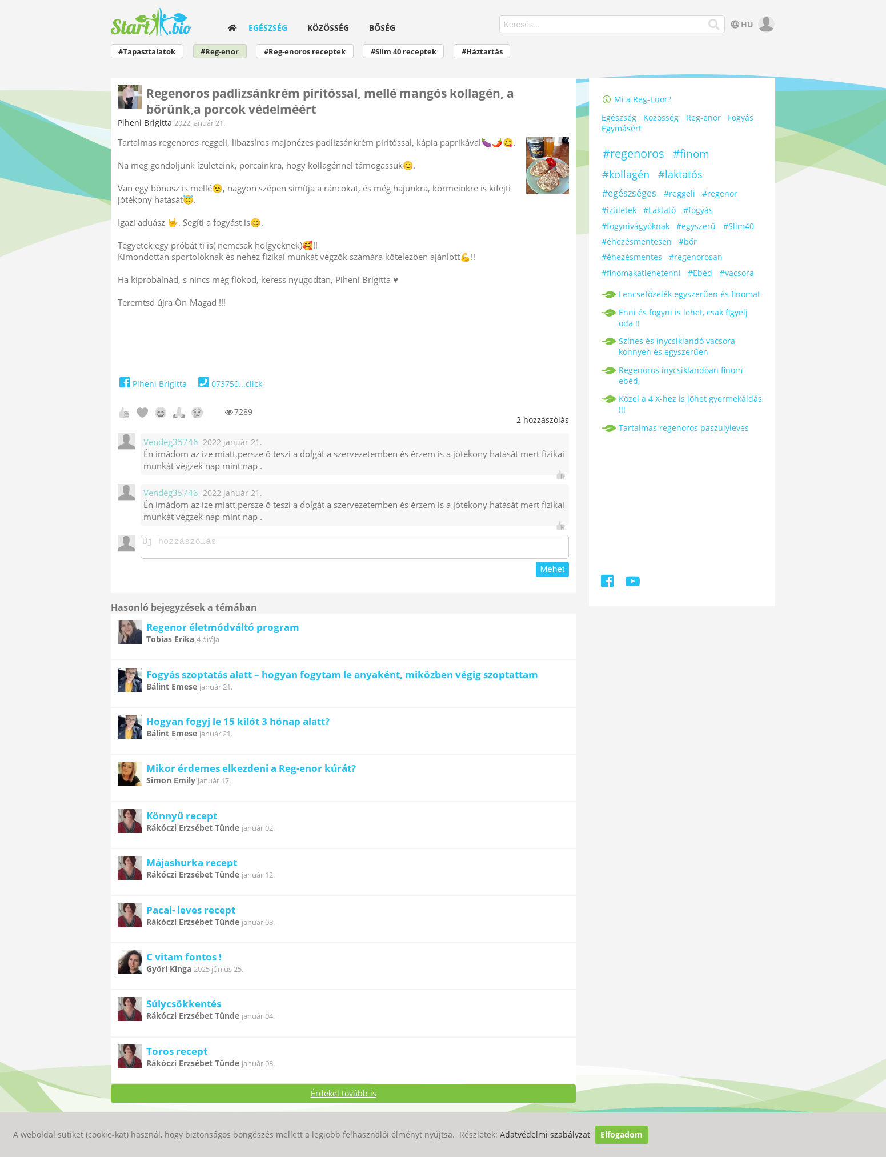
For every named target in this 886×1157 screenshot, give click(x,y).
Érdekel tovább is (343, 1096)
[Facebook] (608, 583)
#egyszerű (696, 226)
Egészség (267, 27)
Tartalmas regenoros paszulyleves (684, 427)
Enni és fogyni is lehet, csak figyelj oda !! (683, 318)
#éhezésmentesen (637, 241)
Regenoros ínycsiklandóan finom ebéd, (681, 375)
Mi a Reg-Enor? (636, 99)
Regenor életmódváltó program (222, 630)
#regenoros (633, 153)
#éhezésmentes (632, 256)
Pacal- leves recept (190, 913)
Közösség (328, 27)
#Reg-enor (220, 52)
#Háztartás (482, 52)
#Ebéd (700, 272)
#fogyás (698, 210)
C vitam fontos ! (184, 960)
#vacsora (737, 272)
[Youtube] (633, 583)
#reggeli (679, 193)
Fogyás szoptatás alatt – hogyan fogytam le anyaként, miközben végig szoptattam (342, 677)
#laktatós (680, 174)
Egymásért (622, 128)
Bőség (382, 27)
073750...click (229, 383)
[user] (765, 24)
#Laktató (659, 210)
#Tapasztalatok (146, 52)
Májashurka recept (191, 865)
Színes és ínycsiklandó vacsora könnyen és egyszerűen (677, 346)
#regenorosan (696, 256)
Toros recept (176, 1054)
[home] (232, 27)
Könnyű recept (181, 819)
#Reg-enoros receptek (305, 52)
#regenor (719, 193)
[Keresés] (714, 24)
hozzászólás (542, 419)
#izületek (619, 210)
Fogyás (740, 118)
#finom (691, 153)
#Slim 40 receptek (403, 52)
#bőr (688, 241)
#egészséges (629, 193)
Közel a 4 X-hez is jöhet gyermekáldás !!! (690, 404)
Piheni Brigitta (145, 122)
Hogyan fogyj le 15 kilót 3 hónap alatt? (238, 724)
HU (741, 24)
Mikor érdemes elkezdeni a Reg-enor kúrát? (251, 771)
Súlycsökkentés (183, 1007)
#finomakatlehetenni (641, 272)
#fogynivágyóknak (635, 226)
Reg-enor (703, 118)
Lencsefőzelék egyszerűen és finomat (689, 294)
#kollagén (626, 174)
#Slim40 (738, 226)
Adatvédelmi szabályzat (545, 1134)
